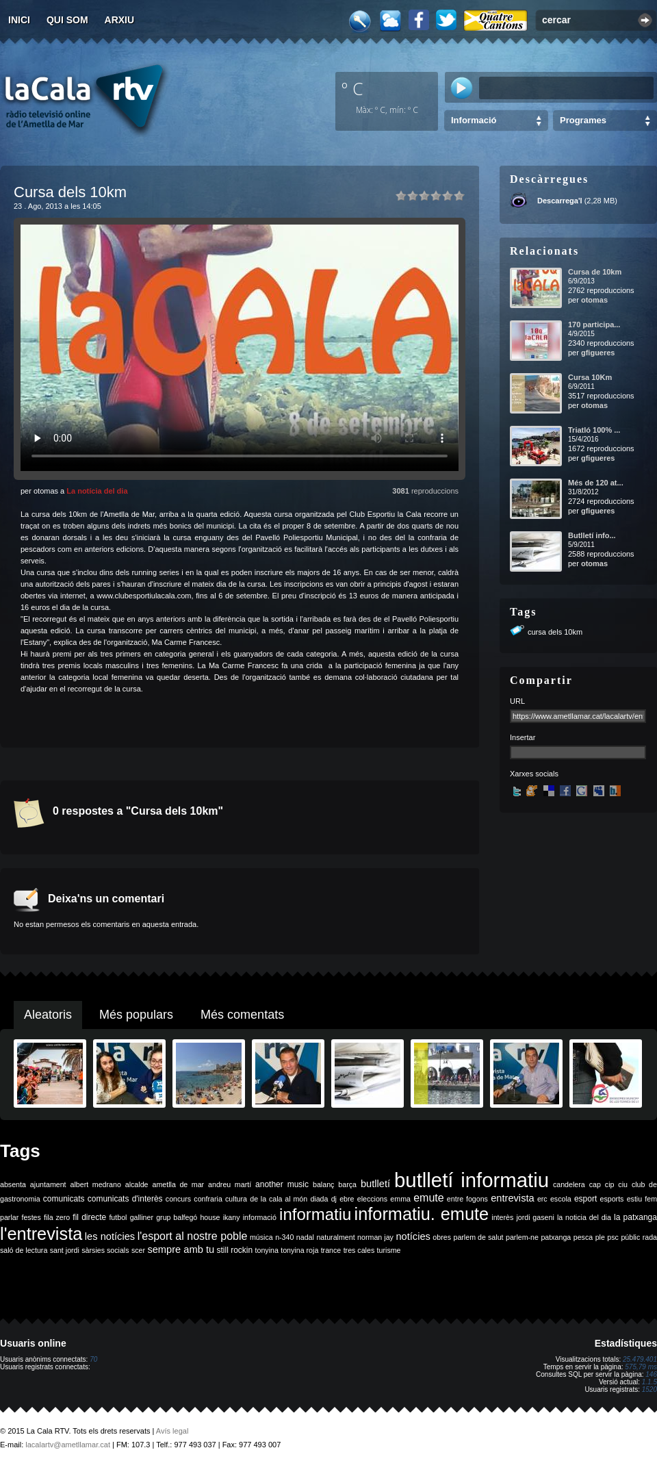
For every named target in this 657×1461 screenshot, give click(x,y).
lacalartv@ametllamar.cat (67, 1444)
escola (560, 1199)
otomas (594, 300)
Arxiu (120, 19)
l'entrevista (41, 1233)
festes (30, 1217)
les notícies (110, 1236)
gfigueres (598, 352)
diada (319, 1199)
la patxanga (635, 1217)
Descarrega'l (559, 200)
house (210, 1217)
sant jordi (64, 1250)
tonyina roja (299, 1250)
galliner (141, 1217)
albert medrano (95, 1184)
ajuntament (48, 1184)
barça (347, 1184)
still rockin (234, 1250)
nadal (305, 1237)
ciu (623, 1184)
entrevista (512, 1198)
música (261, 1237)
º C (352, 88)
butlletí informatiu (471, 1180)
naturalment (335, 1237)
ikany (231, 1217)
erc (542, 1199)
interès (502, 1217)
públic (630, 1237)
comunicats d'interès (125, 1199)
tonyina (267, 1250)
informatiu (315, 1214)
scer (138, 1250)
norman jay (375, 1237)
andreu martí (229, 1184)
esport (585, 1199)
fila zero (57, 1217)
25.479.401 (640, 1359)
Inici (19, 19)
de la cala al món (278, 1199)
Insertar (522, 737)
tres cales (359, 1250)
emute (428, 1198)
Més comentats (242, 1014)
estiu (635, 1199)
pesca (583, 1237)
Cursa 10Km (590, 377)
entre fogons (467, 1199)
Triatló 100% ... (594, 430)
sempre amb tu (180, 1249)
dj (334, 1199)
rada (650, 1237)
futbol (118, 1217)
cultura (236, 1199)
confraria (208, 1199)
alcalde (137, 1184)
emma (400, 1199)
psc (613, 1237)
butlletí (375, 1183)
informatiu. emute (422, 1213)
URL (517, 701)
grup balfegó (176, 1217)
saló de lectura (23, 1250)
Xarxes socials (534, 774)
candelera (569, 1184)
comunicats (64, 1199)
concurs (178, 1199)
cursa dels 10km (555, 632)
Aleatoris (48, 1014)
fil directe (89, 1217)
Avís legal (172, 1431)
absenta (13, 1184)
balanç (323, 1184)
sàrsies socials (105, 1250)
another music (282, 1184)
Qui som (67, 19)
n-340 (284, 1237)
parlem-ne (522, 1237)
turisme (389, 1250)
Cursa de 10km (594, 272)
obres (442, 1237)
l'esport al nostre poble (193, 1236)
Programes (583, 120)
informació (259, 1217)
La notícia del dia (96, 491)
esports (611, 1199)
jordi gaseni (535, 1217)
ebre (346, 1199)
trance (331, 1250)
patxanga (556, 1237)
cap (595, 1184)
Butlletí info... (592, 535)
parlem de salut (478, 1237)
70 (93, 1359)
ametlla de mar (178, 1184)
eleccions (372, 1199)
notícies (413, 1236)
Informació (473, 120)
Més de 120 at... (595, 483)
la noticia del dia (584, 1217)
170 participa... (594, 324)
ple (600, 1237)
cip (610, 1184)
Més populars (136, 1014)
